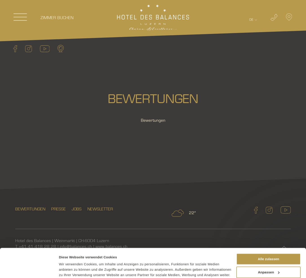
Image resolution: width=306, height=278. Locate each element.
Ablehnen (268, 256)
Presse (58, 209)
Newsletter (100, 209)
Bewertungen (30, 209)
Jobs (77, 209)
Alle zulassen (268, 230)
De (251, 20)
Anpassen (268, 243)
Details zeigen (70, 269)
